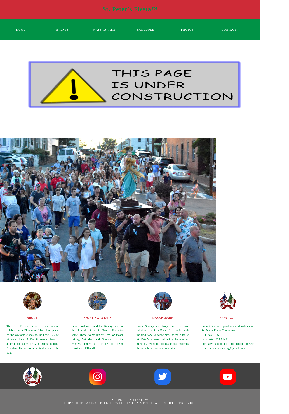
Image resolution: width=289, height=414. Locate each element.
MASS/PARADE (104, 29)
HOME (20, 29)
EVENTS (62, 29)
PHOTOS (187, 29)
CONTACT (228, 29)
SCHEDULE (145, 29)
